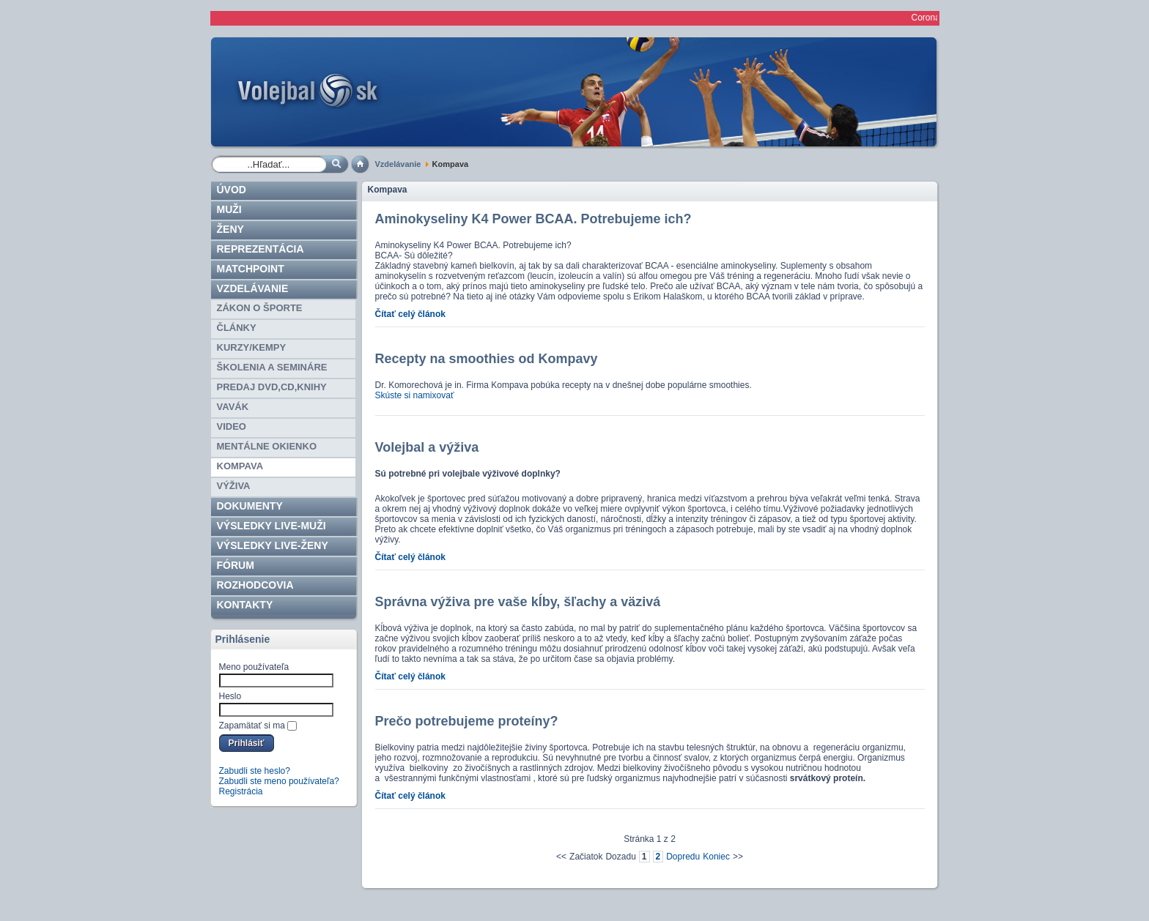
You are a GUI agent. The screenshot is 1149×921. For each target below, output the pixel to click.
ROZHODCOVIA (255, 585)
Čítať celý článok (410, 314)
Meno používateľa (254, 667)
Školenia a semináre (272, 367)
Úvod (231, 189)
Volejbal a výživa (427, 447)
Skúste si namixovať (414, 395)
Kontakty (245, 605)
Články (236, 327)
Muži (229, 209)
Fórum (235, 565)
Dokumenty (250, 506)
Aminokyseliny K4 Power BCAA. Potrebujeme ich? (533, 219)
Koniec (716, 856)
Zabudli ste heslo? (254, 771)
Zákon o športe (260, 307)
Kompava (240, 466)
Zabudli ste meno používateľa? (279, 781)
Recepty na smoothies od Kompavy (486, 358)
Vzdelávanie (398, 164)
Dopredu (683, 856)
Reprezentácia (260, 249)
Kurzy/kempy (252, 347)
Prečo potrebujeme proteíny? (466, 721)
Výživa (234, 485)
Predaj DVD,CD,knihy (272, 386)
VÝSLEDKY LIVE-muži (271, 526)
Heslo (230, 696)
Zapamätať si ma (252, 725)
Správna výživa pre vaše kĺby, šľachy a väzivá (518, 601)
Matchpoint (250, 269)
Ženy (230, 229)
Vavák (233, 406)
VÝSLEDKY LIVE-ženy (272, 545)
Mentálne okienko (267, 446)
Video (231, 426)
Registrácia (241, 791)
